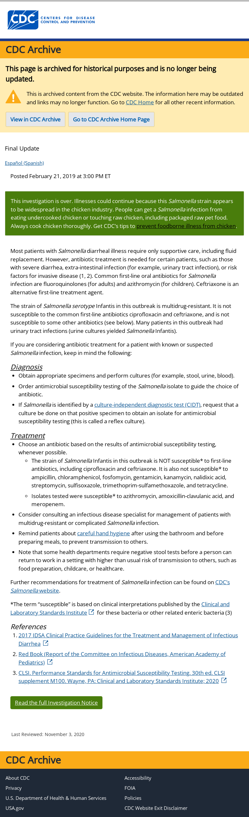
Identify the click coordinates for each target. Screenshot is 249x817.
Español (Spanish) (24, 163)
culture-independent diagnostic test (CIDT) (147, 404)
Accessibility (137, 778)
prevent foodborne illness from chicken (186, 226)
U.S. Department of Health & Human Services (56, 798)
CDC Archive (33, 49)
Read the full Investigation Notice (56, 702)
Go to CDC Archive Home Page (111, 119)
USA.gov (15, 808)
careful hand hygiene (103, 533)
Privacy (14, 788)
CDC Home (140, 102)
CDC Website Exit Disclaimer (155, 808)
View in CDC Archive (35, 119)
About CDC (18, 778)
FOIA (129, 788)
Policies (132, 798)
